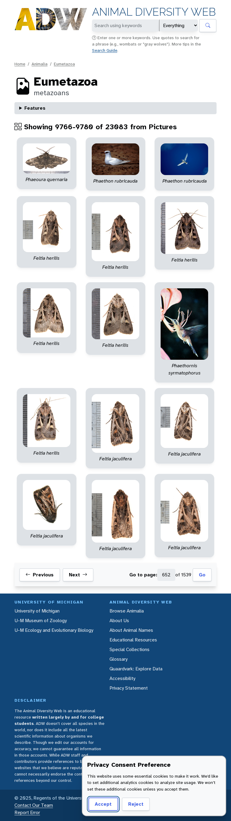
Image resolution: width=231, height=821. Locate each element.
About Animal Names (131, 630)
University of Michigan (37, 611)
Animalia (40, 64)
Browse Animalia (126, 611)
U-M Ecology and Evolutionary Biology (53, 630)
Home (19, 64)
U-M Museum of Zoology (40, 620)
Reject (135, 804)
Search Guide (104, 50)
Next (78, 574)
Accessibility (122, 678)
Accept (103, 804)
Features (34, 108)
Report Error (27, 812)
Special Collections (129, 649)
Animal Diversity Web (154, 12)
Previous (40, 574)
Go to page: (143, 575)
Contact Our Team (33, 805)
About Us (119, 620)
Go (202, 575)
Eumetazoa (64, 64)
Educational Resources (133, 640)
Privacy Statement (128, 688)
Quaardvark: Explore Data (135, 669)
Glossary (118, 659)
